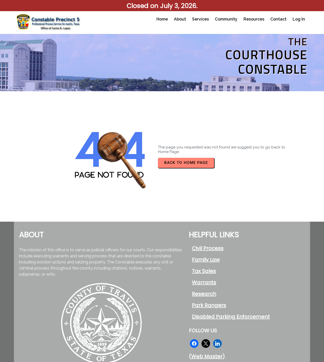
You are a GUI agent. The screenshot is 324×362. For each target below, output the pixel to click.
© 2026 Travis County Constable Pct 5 (235, 340)
